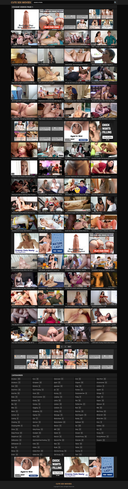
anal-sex (15, 393)
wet (99, 407)
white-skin (101, 418)
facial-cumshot (39, 397)
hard (36, 436)
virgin (100, 397)
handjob (37, 433)
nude (57, 447)
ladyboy (58, 397)
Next (69, 346)
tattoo (78, 447)
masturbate (59, 418)
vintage (100, 393)
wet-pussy (101, 411)
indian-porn (38, 451)
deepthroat (16, 436)
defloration (16, 440)
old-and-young (60, 451)
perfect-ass (80, 404)
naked (57, 433)
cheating (15, 422)
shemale (79, 440)
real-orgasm (80, 415)
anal (14, 386)
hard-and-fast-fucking (41, 440)
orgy (78, 386)
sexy (78, 429)
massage (58, 415)
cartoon (15, 415)
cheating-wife (17, 425)
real (78, 407)
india (36, 444)
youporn (101, 440)
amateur (15, 379)
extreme (36, 386)
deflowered (16, 444)
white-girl (101, 415)
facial (36, 393)
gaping (36, 415)
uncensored (102, 382)
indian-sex (37, 454)
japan (57, 382)
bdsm (14, 411)
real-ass (79, 411)
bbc (14, 404)
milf (57, 429)
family (36, 400)
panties (79, 389)
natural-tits (59, 440)
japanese (58, 386)
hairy (36, 425)
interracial (58, 379)
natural (58, 436)
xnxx (99, 422)
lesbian (58, 404)
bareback (15, 400)
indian (36, 447)
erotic (14, 454)
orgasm (79, 382)
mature (58, 425)
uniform (100, 386)
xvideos (100, 425)
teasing (79, 451)
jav (56, 389)
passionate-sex (81, 393)
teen (78, 454)
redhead (79, 422)
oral (78, 379)
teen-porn (101, 379)
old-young (59, 454)
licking (57, 411)
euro (36, 379)
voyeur (100, 400)
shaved (79, 433)
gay (35, 418)
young (100, 433)
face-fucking (38, 389)
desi (14, 447)
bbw (14, 407)
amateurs (16, 382)
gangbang (37, 411)
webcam (100, 404)
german (37, 422)
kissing (57, 393)
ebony (14, 451)
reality (79, 418)
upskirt (100, 389)
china (14, 429)
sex (78, 425)
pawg (78, 397)
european (37, 382)
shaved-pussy (81, 436)
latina (57, 400)
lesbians (58, 407)
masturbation (59, 422)
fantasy (37, 404)
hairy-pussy (38, 429)
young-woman (103, 436)
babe (14, 397)
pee (78, 400)
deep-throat (16, 433)
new (57, 444)
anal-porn (16, 389)
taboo (78, 444)
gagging (37, 407)
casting (15, 418)
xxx (99, 429)
